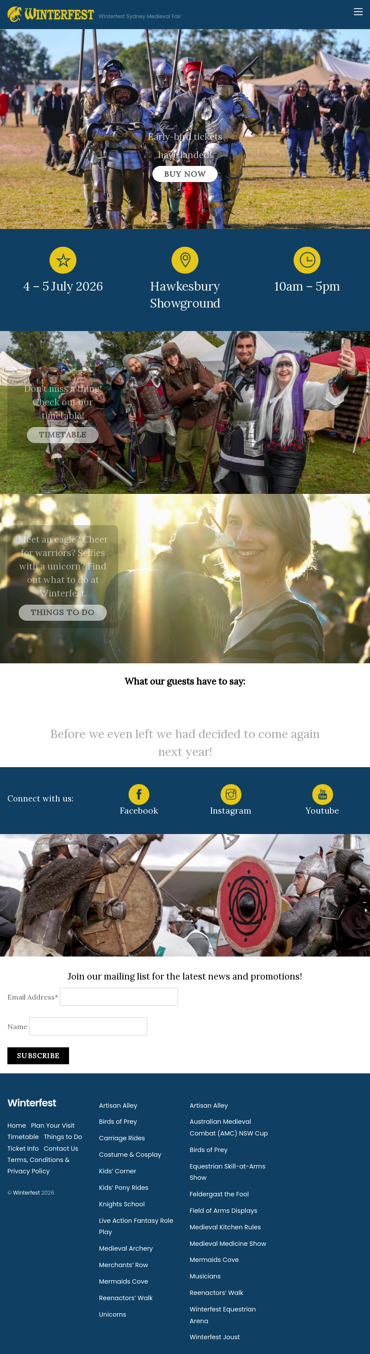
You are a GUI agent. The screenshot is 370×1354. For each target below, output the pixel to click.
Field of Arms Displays (224, 1210)
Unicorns (112, 1314)
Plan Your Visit (52, 1125)
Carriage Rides (122, 1138)
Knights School (122, 1204)
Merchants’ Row (123, 1265)
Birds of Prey (118, 1121)
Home (16, 1125)
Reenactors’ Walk (125, 1298)
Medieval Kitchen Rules (225, 1227)
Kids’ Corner (117, 1171)
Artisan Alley (118, 1105)
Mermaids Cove (123, 1281)
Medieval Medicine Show (228, 1243)
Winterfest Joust (215, 1337)
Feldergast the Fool (219, 1194)
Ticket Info (23, 1148)
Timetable (23, 1136)
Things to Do (63, 1136)
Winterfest (26, 1192)
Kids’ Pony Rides (124, 1187)
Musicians (205, 1276)
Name (17, 1026)
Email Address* (32, 997)
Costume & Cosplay (130, 1154)
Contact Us (61, 1148)
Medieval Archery (126, 1248)
